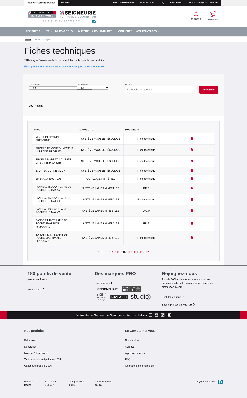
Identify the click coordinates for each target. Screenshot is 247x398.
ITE (49, 31)
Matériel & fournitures (36, 353)
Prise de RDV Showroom (123, 3)
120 (148, 252)
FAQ (127, 359)
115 (117, 252)
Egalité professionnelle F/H (178, 304)
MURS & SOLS (65, 31)
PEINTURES (34, 31)
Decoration (30, 346)
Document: (82, 84)
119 (142, 252)
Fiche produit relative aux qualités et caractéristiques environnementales (64, 66)
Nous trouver (176, 3)
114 (111, 252)
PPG (207, 381)
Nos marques (104, 283)
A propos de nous (135, 353)
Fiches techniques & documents (203, 3)
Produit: (129, 84)
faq (162, 3)
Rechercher (209, 89)
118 (136, 252)
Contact (129, 346)
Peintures (29, 340)
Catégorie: (34, 84)
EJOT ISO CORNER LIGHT (51, 170)
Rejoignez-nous (147, 3)
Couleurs (125, 31)
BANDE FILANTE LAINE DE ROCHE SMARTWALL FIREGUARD (52, 223)
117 (130, 252)
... (105, 252)
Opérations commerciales (139, 365)
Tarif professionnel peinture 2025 (42, 359)
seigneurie (66, 3)
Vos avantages (147, 31)
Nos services (132, 340)
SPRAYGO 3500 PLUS (48, 178)
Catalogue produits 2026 (38, 365)
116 (123, 252)
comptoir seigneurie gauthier (41, 3)
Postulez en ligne (173, 297)
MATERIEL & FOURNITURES (96, 31)
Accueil (28, 39)
